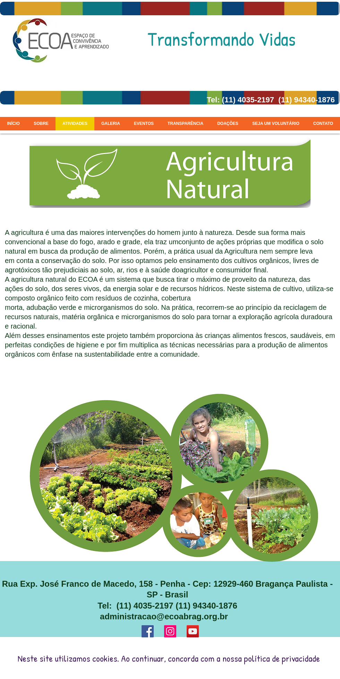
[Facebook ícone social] (148, 631)
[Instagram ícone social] (170, 631)
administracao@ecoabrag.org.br (164, 616)
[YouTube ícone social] (193, 631)
